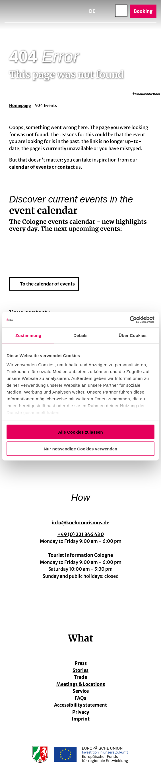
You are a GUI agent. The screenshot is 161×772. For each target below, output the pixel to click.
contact (66, 167)
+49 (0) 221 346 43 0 (80, 534)
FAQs (80, 698)
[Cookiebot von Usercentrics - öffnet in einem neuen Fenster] (129, 319)
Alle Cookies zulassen (80, 432)
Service (81, 691)
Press (81, 663)
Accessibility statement (80, 705)
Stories (80, 670)
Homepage (20, 105)
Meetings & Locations (80, 684)
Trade (80, 677)
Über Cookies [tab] (132, 335)
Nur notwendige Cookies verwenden (80, 448)
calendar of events (30, 167)
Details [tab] (80, 335)
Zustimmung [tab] (28, 335)
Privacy (80, 712)
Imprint (81, 719)
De (92, 11)
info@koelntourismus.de (80, 522)
